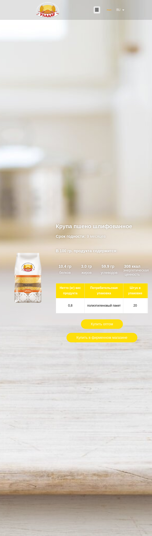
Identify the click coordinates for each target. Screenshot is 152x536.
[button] (97, 10)
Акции (109, 10)
